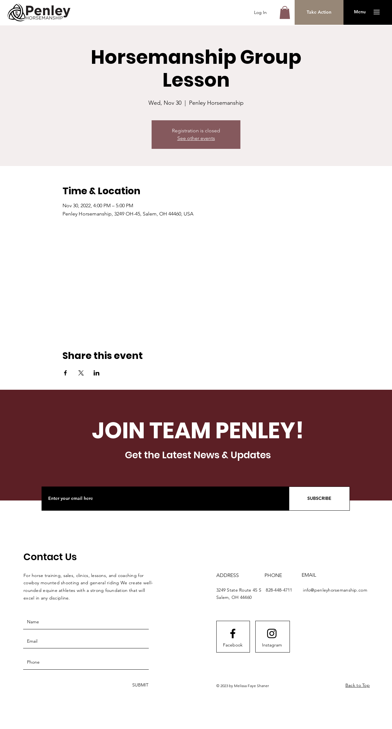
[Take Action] (319, 12)
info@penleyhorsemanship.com (335, 590)
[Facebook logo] (232, 633)
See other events (196, 138)
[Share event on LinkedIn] (97, 372)
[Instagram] (272, 645)
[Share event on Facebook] (65, 372)
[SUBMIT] (139, 685)
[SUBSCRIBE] (319, 499)
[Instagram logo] (271, 633)
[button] (284, 12)
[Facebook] (233, 645)
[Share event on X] (81, 372)
